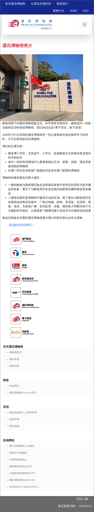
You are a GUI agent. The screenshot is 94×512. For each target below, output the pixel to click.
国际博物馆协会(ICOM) (22, 480)
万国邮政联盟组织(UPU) (22, 473)
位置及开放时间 (41, 3)
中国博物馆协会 (18, 459)
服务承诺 (14, 359)
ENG (86, 10)
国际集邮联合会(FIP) (20, 466)
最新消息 (14, 366)
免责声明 (14, 419)
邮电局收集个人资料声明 (23, 412)
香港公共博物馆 (18, 452)
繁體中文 (58, 10)
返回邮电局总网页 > (21, 224)
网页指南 (14, 426)
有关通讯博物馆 (15, 3)
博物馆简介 (15, 352)
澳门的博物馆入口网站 (21, 446)
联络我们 (62, 3)
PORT (73, 10)
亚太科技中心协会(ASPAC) (24, 487)
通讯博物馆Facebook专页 (22, 392)
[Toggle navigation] (85, 24)
